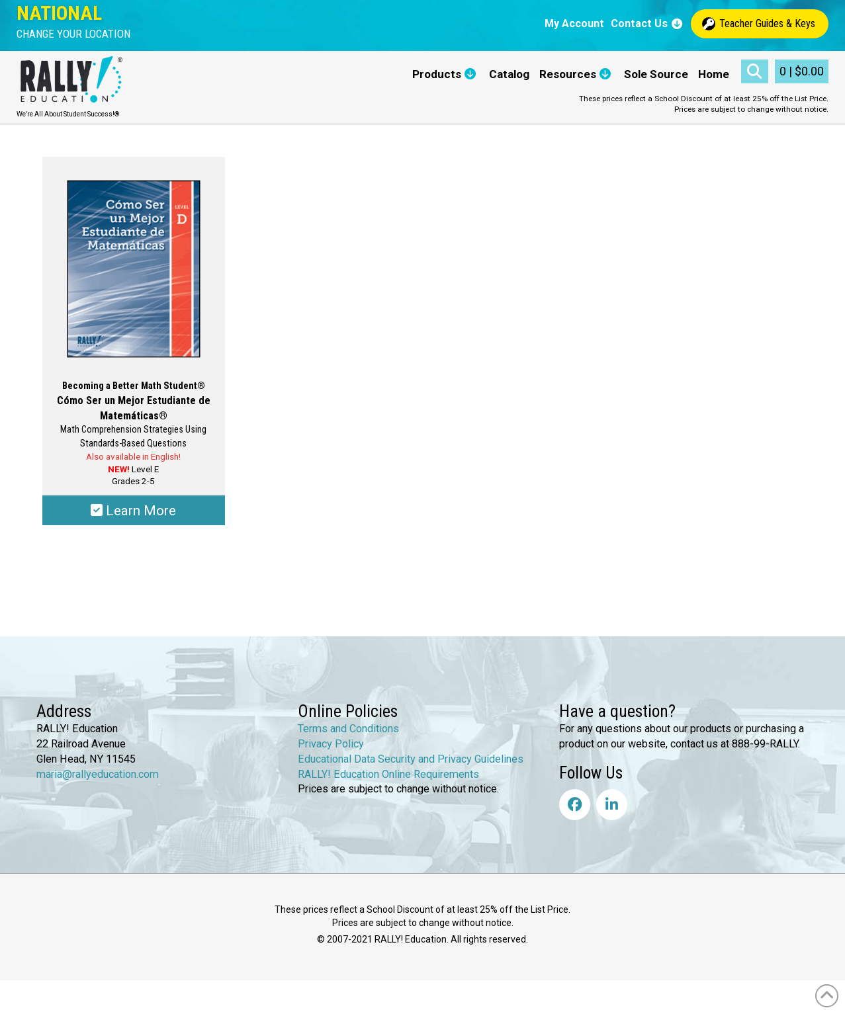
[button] (73, 34)
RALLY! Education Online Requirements (388, 774)
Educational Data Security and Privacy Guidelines (410, 759)
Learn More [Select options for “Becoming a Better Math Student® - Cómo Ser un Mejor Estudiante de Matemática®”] (133, 511)
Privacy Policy (331, 744)
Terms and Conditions (348, 728)
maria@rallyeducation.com (97, 774)
